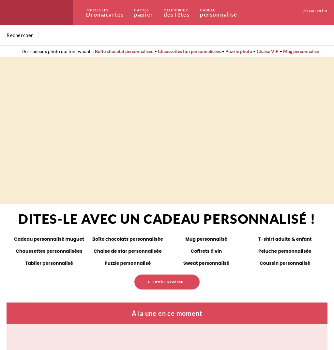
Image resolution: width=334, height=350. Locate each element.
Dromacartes (109, 12)
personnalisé (218, 12)
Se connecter (315, 10)
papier (148, 12)
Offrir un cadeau (168, 281)
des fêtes (181, 12)
